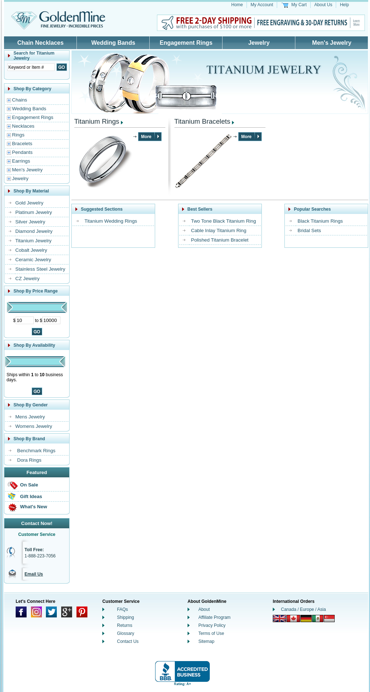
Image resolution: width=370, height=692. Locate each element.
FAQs (122, 609)
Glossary (125, 633)
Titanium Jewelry (33, 240)
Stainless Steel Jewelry (40, 269)
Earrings (21, 161)
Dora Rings (29, 460)
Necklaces (23, 126)
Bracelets (22, 143)
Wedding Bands (113, 43)
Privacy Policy (212, 625)
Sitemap (206, 641)
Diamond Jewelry (33, 231)
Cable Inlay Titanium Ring (219, 230)
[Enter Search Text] (31, 67)
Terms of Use (211, 633)
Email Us (33, 574)
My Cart (299, 4)
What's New (33, 506)
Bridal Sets (309, 230)
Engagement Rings (186, 43)
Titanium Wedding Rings (110, 221)
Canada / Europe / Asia (303, 609)
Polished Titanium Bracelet (220, 240)
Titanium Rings (96, 121)
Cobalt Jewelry (31, 250)
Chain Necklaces (40, 43)
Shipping (125, 617)
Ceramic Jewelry (33, 259)
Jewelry (259, 43)
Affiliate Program (214, 617)
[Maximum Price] (51, 320)
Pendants (22, 152)
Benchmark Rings (36, 450)
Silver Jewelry (30, 221)
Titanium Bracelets (202, 121)
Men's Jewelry (331, 43)
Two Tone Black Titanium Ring (223, 221)
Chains (19, 100)
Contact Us (127, 641)
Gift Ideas (31, 496)
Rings (18, 135)
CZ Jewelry (27, 278)
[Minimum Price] (25, 320)
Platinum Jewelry (33, 212)
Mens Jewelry (30, 416)
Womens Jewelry (33, 426)
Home (237, 4)
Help (344, 4)
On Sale (29, 485)
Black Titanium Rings (320, 221)
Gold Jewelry (29, 203)
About (204, 609)
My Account (262, 4)
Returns (124, 625)
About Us (323, 4)
